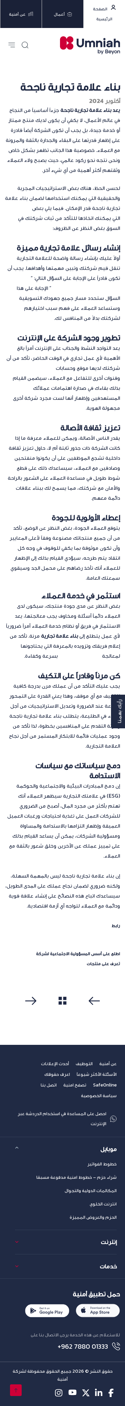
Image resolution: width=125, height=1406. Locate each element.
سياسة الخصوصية (99, 1095)
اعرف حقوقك (57, 1074)
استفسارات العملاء (80, 656)
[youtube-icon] (72, 1393)
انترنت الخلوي (103, 1203)
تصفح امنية (74, 1084)
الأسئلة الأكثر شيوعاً (97, 1074)
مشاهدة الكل (62, 1013)
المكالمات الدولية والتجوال (91, 1190)
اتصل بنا (49, 1084)
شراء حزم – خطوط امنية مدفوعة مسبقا (76, 1177)
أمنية (30, 953)
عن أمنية (108, 1063)
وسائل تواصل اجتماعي (30, 368)
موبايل (108, 1148)
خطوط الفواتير (102, 1163)
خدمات (108, 1266)
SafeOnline (105, 1084)
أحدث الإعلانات (55, 1063)
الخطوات (21, 208)
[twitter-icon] (86, 1393)
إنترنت (109, 1241)
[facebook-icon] (112, 1393)
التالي (33, 1013)
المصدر (104, 925)
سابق (92, 1013)
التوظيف (84, 1063)
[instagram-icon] (59, 1393)
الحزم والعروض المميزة (93, 1217)
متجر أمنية (75, 963)
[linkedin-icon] (99, 1393)
